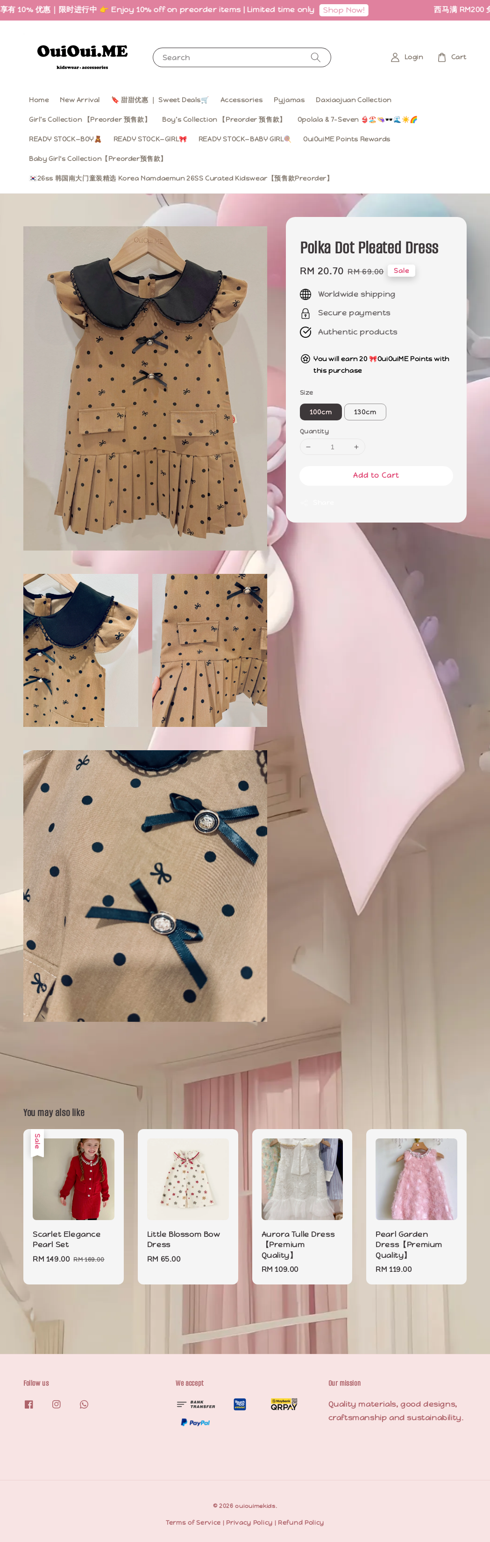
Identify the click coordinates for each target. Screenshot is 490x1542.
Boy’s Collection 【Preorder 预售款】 (224, 119)
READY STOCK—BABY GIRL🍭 (245, 139)
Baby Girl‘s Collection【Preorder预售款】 (98, 158)
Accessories (241, 100)
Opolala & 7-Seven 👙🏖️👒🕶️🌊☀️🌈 (358, 119)
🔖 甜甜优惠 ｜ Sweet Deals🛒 (160, 100)
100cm (321, 412)
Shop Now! (350, 10)
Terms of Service (193, 1523)
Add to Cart (376, 475)
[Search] (316, 57)
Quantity (314, 431)
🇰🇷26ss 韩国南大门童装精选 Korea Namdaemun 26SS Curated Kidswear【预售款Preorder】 (181, 178)
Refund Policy (301, 1523)
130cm (365, 412)
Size (306, 393)
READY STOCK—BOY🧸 (65, 139)
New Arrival (80, 100)
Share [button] (317, 502)
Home (39, 100)
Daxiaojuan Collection (353, 100)
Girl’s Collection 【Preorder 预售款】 (90, 119)
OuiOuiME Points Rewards (347, 139)
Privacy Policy (249, 1523)
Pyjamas (289, 100)
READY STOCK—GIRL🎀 (150, 139)
